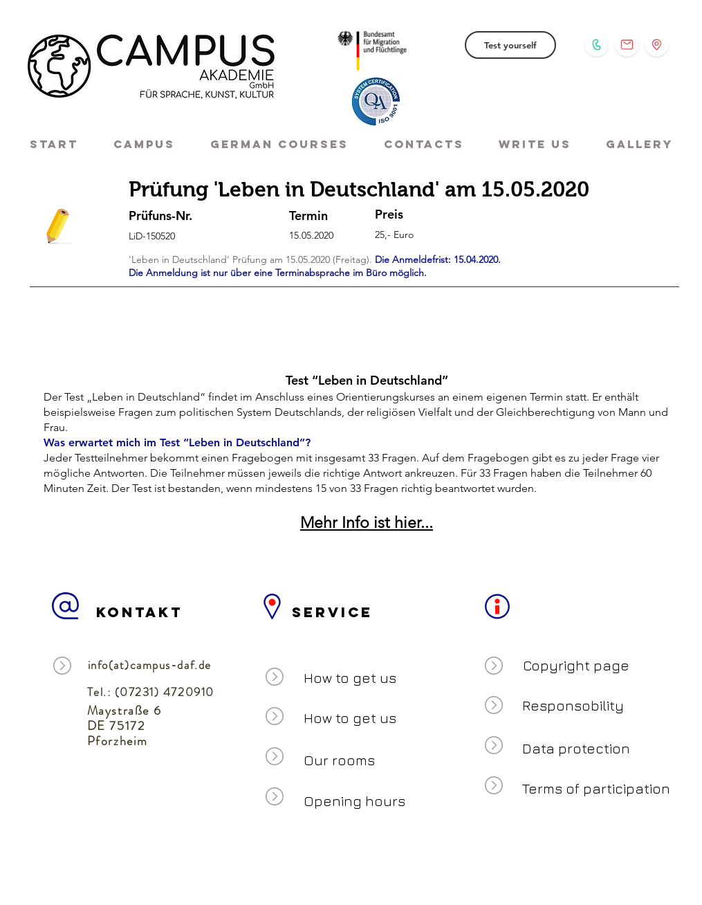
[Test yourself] (510, 45)
